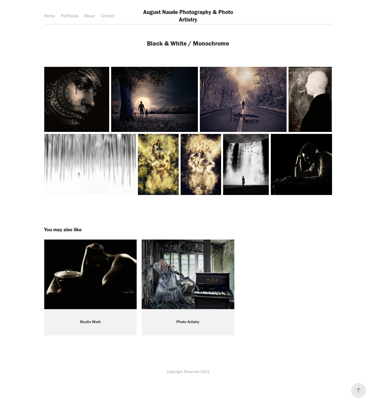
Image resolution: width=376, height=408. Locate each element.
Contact (108, 15)
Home (49, 15)
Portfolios (69, 15)
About (89, 15)
